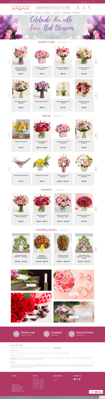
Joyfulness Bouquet (42, 175)
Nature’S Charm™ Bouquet (84, 68)
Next (96, 61)
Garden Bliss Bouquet (21, 175)
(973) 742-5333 (16, 1)
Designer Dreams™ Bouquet (42, 68)
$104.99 (84, 74)
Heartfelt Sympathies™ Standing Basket (42, 257)
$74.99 (42, 74)
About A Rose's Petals (17, 345)
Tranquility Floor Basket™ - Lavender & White (84, 257)
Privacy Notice (73, 397)
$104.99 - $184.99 (42, 261)
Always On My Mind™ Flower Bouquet (21, 216)
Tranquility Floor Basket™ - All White (21, 256)
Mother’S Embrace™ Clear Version (63, 68)
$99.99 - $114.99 (63, 181)
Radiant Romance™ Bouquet (84, 216)
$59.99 (84, 181)
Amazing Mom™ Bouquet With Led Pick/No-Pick (21, 69)
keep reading (57, 347)
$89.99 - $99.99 (42, 148)
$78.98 (63, 107)
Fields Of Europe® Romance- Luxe (63, 216)
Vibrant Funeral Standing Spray (63, 256)
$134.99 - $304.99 (63, 261)
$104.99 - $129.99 (63, 221)
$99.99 (42, 181)
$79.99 (21, 181)
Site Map (91, 397)
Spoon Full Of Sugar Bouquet (84, 176)
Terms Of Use (65, 397)
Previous (9, 61)
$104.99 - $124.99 (21, 261)
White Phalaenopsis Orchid (63, 102)
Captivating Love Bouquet (63, 176)
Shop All (61, 42)
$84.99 (21, 74)
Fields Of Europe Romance (84, 102)
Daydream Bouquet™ (42, 101)
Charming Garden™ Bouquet (21, 102)
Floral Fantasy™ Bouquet (42, 142)
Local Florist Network (82, 397)
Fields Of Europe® (21, 141)
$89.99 (21, 221)
